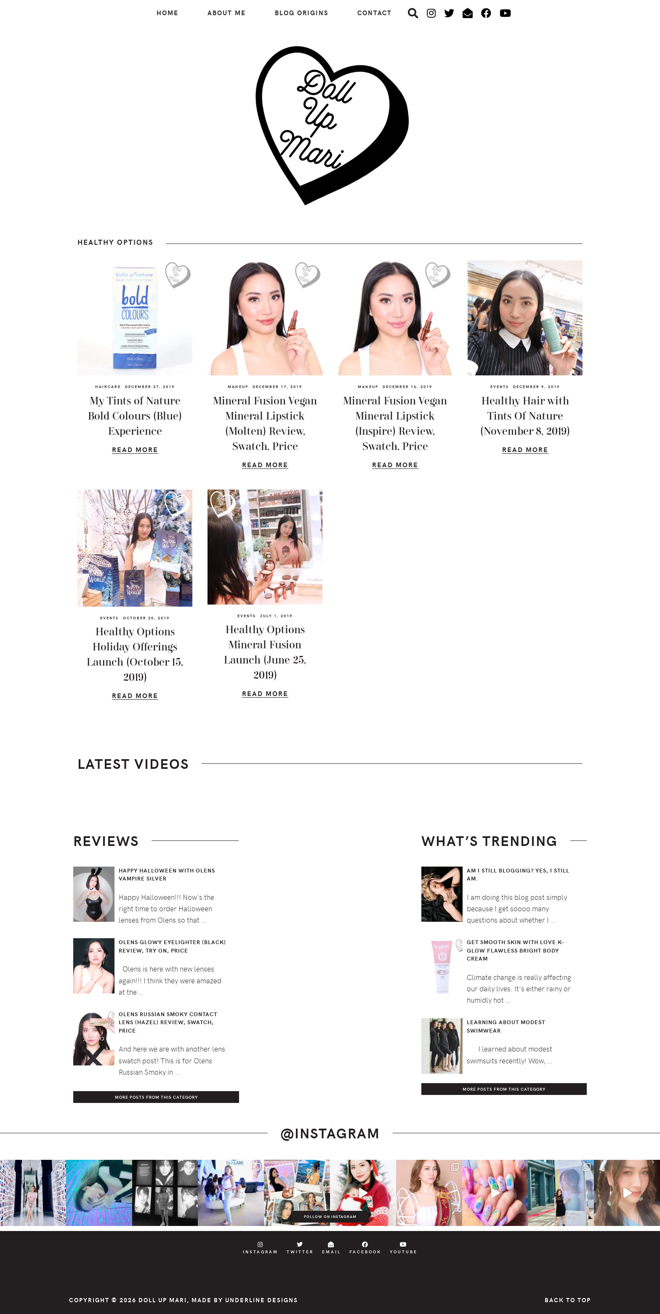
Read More (135, 450)
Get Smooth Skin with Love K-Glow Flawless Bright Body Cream (515, 950)
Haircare (108, 386)
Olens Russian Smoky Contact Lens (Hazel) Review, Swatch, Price (168, 1022)
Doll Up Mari (162, 1300)
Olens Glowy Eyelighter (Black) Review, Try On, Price (172, 946)
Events (499, 386)
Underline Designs (261, 1300)
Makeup (238, 386)
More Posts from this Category (156, 1097)
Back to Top (568, 1300)
